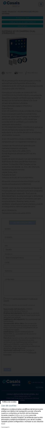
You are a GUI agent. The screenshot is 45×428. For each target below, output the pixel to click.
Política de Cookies (22, 415)
